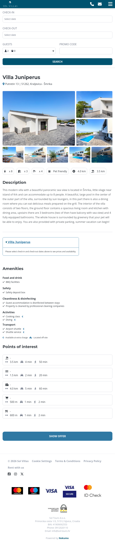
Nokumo (64, 538)
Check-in (8, 12)
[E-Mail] (100, 4)
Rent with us (16, 467)
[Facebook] (10, 474)
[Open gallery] (39, 118)
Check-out (10, 28)
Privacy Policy (92, 461)
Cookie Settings (42, 461)
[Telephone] (92, 4)
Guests (7, 44)
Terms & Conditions (67, 461)
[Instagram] (17, 474)
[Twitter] (23, 474)
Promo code (68, 44)
